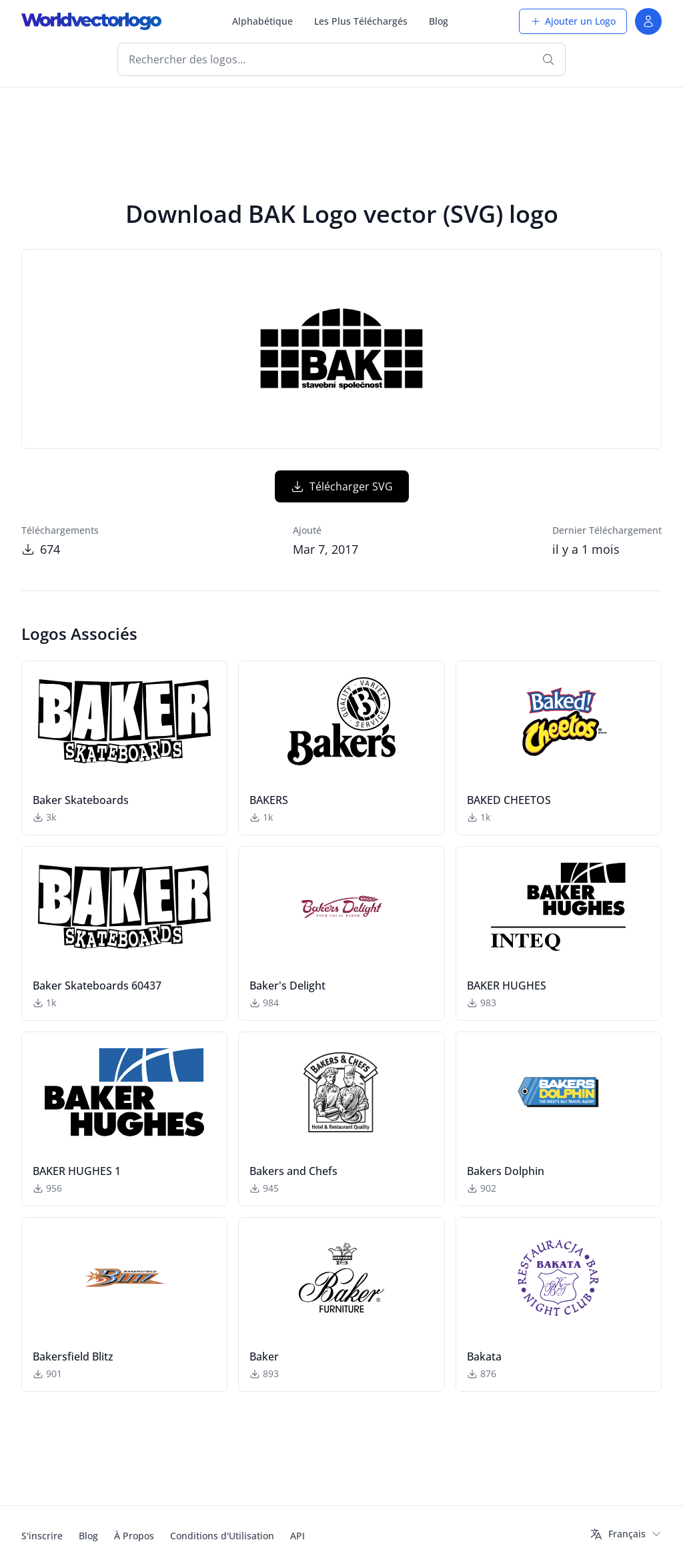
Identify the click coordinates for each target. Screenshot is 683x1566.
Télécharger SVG (342, 486)
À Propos (134, 1535)
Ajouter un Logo (573, 21)
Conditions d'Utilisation (222, 1535)
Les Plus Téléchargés (361, 21)
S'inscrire (42, 1535)
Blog (438, 21)
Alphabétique (262, 21)
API (297, 1535)
